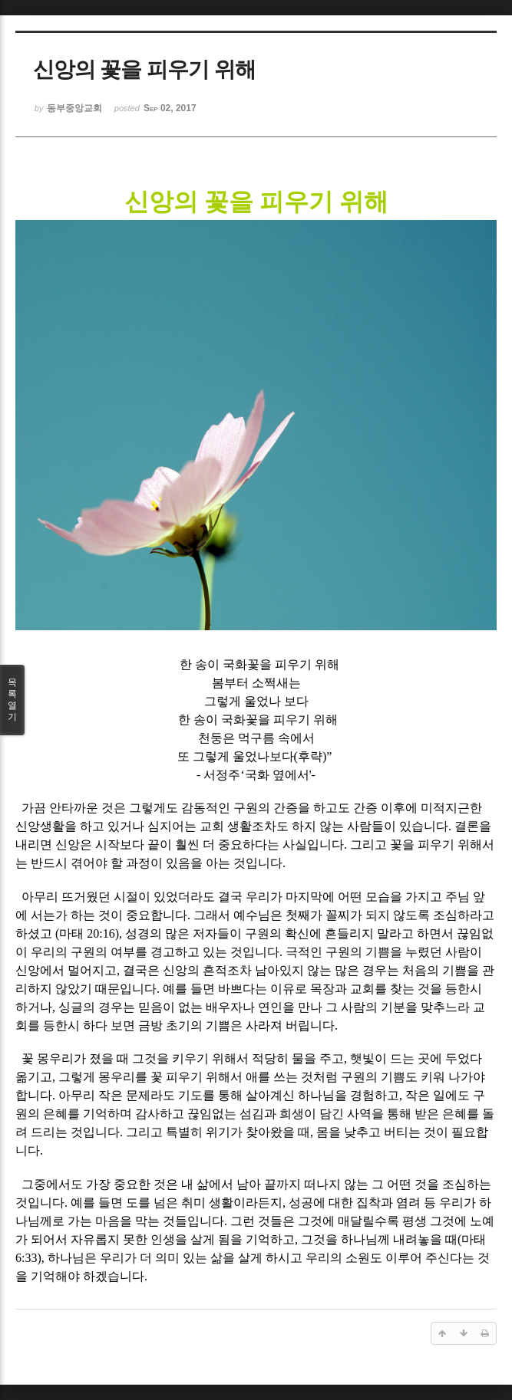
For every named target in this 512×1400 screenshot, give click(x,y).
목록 (12, 700)
